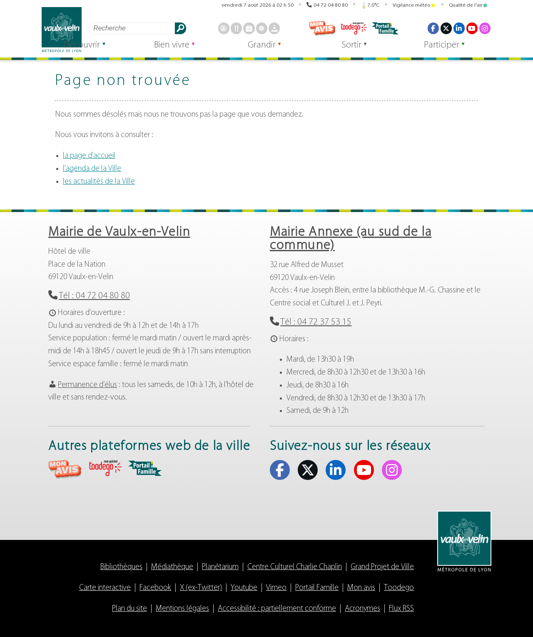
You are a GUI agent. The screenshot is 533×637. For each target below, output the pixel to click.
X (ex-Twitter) (201, 588)
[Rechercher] (131, 28)
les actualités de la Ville (99, 182)
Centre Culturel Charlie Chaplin (294, 567)
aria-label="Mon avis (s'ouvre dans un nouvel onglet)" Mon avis (65, 469)
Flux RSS (401, 609)
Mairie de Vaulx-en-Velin (119, 232)
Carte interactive (105, 588)
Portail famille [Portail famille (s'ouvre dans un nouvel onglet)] (385, 28)
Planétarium (220, 567)
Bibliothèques (121, 567)
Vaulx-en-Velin (62, 29)
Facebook (155, 588)
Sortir (365, 50)
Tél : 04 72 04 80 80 (94, 296)
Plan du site (129, 609)
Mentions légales (182, 609)
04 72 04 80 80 (331, 5)
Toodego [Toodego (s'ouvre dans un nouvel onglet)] (353, 28)
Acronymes (362, 609)
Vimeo (276, 588)
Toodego (399, 588)
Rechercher (180, 28)
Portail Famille (317, 588)
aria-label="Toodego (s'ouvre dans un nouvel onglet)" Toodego (105, 468)
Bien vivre (204, 50)
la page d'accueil (89, 156)
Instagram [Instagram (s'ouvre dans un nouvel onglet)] (485, 28)
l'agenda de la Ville (92, 169)
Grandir (285, 50)
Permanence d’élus (87, 385)
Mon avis (361, 588)
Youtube (244, 588)
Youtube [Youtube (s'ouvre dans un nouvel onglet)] (472, 28)
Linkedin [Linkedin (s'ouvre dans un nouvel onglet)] (459, 28)
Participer (446, 50)
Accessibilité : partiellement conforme (277, 609)
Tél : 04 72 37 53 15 (315, 322)
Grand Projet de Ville (382, 567)
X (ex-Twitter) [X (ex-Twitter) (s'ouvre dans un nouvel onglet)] (446, 28)
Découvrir (123, 50)
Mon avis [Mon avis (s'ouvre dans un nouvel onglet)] (322, 28)
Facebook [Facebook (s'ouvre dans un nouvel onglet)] (433, 28)
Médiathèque (172, 567)
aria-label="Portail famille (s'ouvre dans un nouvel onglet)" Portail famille (145, 468)
